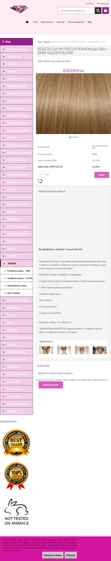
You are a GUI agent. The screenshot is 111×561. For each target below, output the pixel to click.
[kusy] (41, 174)
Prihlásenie (90, 3)
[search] (98, 10)
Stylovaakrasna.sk (8, 421)
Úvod (40, 41)
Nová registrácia (103, 3)
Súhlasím (68, 555)
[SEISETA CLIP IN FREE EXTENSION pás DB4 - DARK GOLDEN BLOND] (73, 74)
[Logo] (20, 10)
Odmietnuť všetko (46, 555)
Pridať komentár (51, 385)
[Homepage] (27, 22)
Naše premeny (47, 21)
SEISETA (47, 41)
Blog (89, 21)
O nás (35, 21)
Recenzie (60, 21)
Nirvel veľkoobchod (76, 21)
